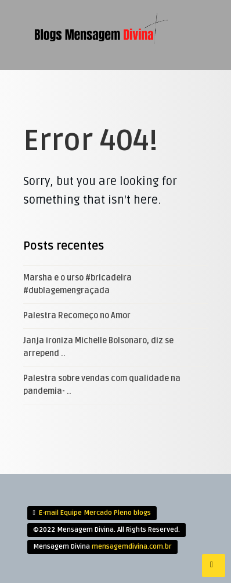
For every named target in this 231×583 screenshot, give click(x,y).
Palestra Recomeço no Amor (77, 316)
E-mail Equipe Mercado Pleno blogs (95, 513)
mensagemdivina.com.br (132, 546)
